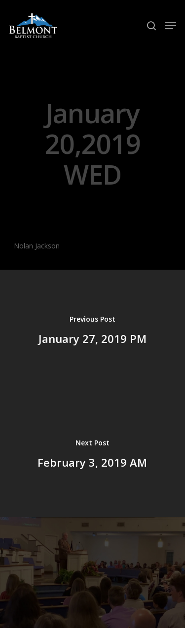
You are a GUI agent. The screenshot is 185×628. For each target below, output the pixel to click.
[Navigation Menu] (170, 26)
